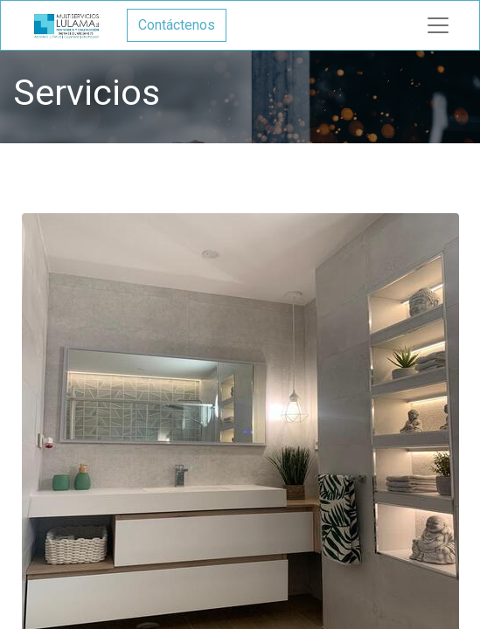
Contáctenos (176, 25)
